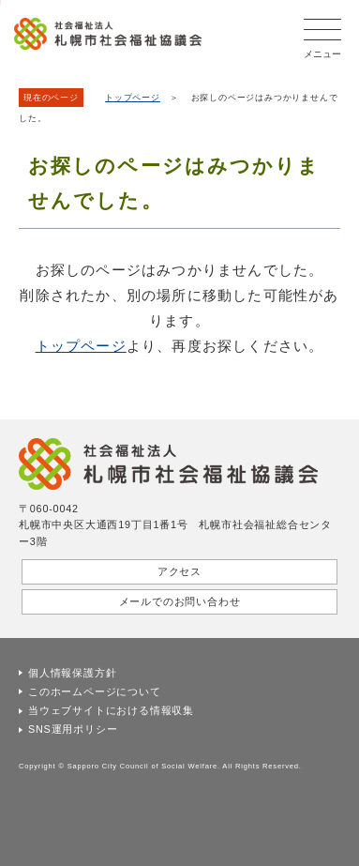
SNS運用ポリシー (72, 729)
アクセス (179, 571)
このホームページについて (94, 691)
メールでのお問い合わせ (180, 601)
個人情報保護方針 (72, 672)
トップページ (132, 97)
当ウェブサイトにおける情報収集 (111, 710)
